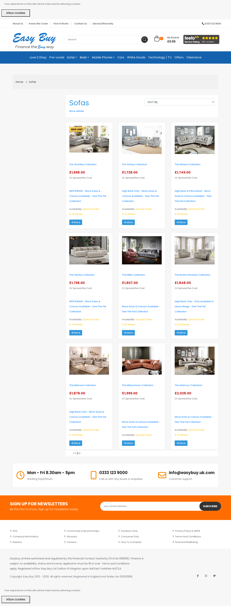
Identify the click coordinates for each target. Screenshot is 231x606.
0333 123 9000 (211, 23)
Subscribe (210, 506)
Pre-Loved (56, 57)
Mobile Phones (102, 57)
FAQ (15, 531)
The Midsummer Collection (137, 385)
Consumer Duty (130, 536)
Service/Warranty (103, 23)
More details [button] (76, 111)
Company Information (25, 536)
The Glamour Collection (188, 385)
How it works (61, 23)
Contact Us (80, 23)
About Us (18, 23)
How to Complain (131, 542)
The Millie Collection (133, 275)
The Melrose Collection (82, 385)
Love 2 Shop (38, 57)
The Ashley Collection (134, 164)
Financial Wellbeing (186, 542)
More (75, 222)
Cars (120, 57)
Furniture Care (129, 531)
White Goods (136, 57)
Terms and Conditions (188, 536)
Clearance (193, 57)
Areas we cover (38, 23)
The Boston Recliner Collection (192, 275)
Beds (83, 57)
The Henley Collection (82, 275)
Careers (72, 542)
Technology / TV (160, 57)
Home (19, 82)
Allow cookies (15, 13)
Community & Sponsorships (83, 531)
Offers (179, 57)
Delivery (17, 542)
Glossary (72, 536)
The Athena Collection (188, 164)
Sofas (71, 57)
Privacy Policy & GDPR (187, 531)
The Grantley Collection (83, 164)
